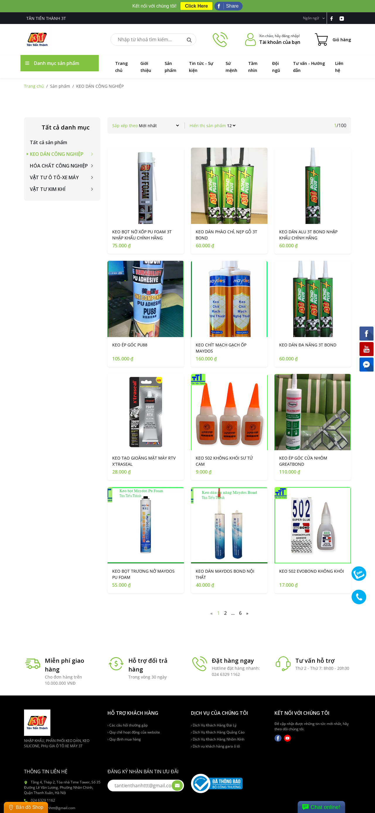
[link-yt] (344, 18)
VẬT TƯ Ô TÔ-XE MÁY (54, 177)
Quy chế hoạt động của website (134, 732)
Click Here (196, 6)
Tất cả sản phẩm (48, 142)
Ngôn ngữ (314, 17)
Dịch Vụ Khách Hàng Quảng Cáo (218, 732)
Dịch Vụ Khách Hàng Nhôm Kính (217, 739)
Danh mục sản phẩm (52, 63)
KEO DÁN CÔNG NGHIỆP (56, 154)
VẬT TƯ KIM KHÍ (47, 189)
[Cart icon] (333, 39)
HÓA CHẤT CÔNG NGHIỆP (59, 166)
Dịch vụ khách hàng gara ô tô (215, 746)
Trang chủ (34, 86)
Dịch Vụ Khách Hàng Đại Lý (213, 725)
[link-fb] (334, 18)
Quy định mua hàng (124, 739)
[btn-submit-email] (177, 785)
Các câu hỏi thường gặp (128, 725)
